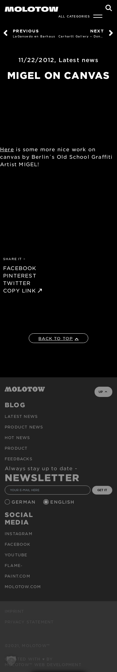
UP (103, 392)
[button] (11, 661)
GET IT (102, 490)
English (63, 502)
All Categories (74, 16)
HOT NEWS (17, 437)
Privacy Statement (29, 621)
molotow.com (23, 586)
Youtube (16, 554)
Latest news (79, 59)
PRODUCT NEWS (24, 426)
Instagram (18, 533)
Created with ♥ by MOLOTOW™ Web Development (43, 661)
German (24, 502)
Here (7, 149)
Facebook (18, 544)
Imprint (14, 611)
